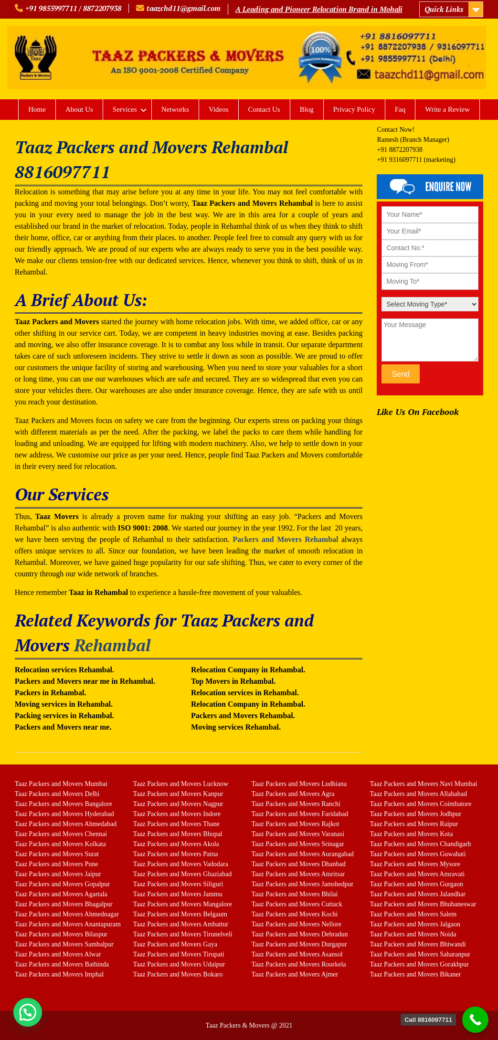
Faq (400, 109)
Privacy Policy (354, 109)
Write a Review (447, 109)
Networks (175, 109)
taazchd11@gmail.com (184, 8)
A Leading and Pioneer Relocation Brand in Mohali (319, 9)
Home (37, 109)
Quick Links (443, 9)
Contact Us (264, 109)
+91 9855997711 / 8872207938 (73, 8)
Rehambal (112, 645)
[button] (27, 1012)
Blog (307, 109)
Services (125, 109)
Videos (219, 109)
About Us (79, 109)
